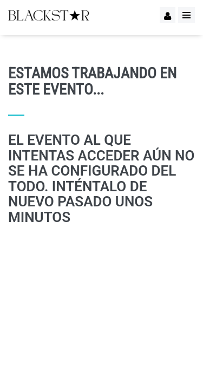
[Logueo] (167, 15)
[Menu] (186, 15)
